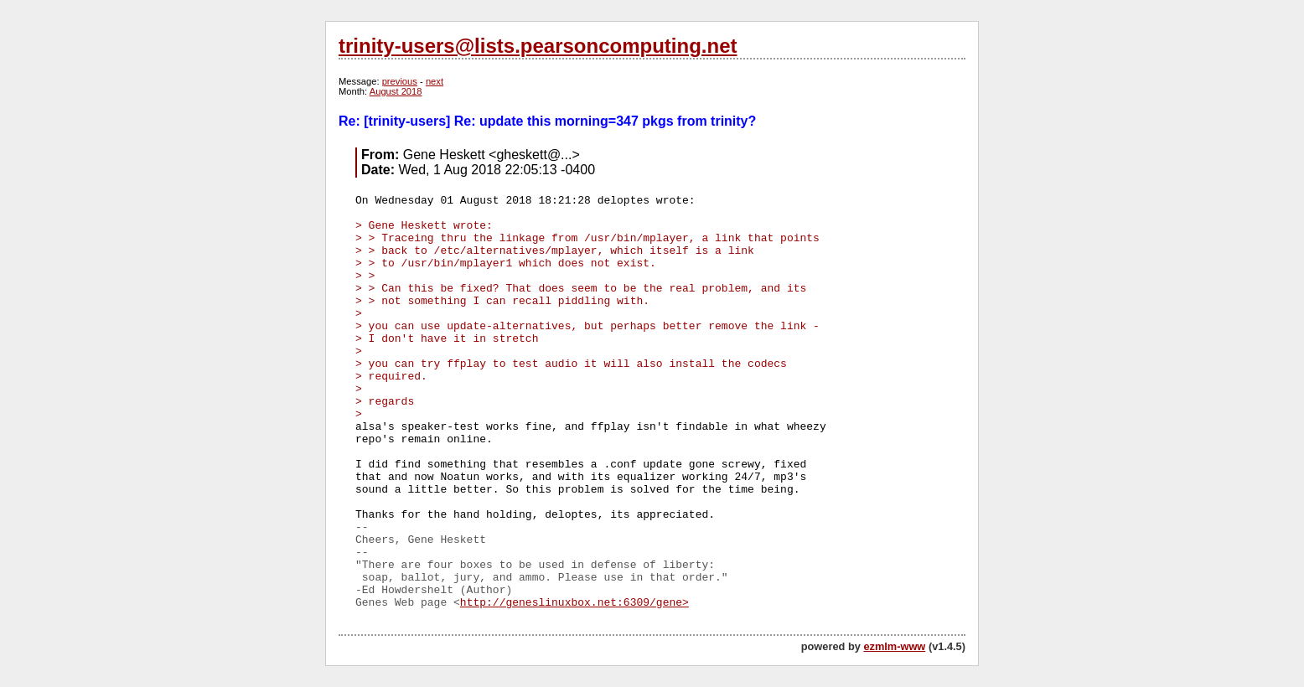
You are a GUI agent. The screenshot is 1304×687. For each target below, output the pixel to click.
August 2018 (396, 91)
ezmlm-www (894, 646)
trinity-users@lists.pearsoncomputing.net (538, 45)
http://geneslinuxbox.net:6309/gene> (574, 603)
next (434, 81)
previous (399, 81)
